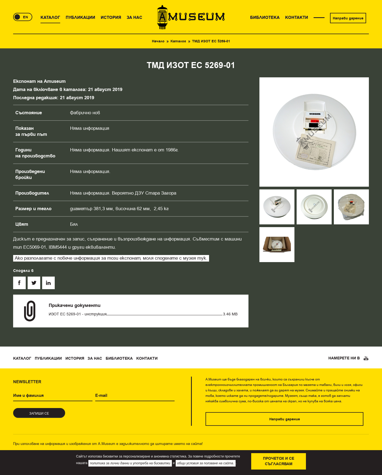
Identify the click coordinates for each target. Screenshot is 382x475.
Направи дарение (348, 18)
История (74, 358)
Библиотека (119, 358)
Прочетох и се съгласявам (278, 461)
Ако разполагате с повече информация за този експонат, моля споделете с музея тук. (111, 258)
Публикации (48, 358)
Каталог (178, 41)
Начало (158, 41)
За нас (95, 358)
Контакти (147, 358)
